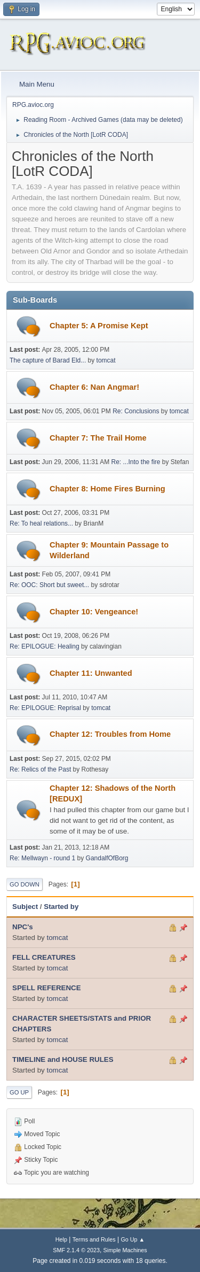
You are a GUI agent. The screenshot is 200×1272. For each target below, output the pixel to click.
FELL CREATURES (44, 957)
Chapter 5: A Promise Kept (99, 325)
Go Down (24, 884)
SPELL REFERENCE (46, 988)
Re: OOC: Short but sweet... (49, 585)
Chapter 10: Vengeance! (94, 611)
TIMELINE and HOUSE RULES (63, 1059)
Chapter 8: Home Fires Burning (107, 488)
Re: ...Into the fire (136, 462)
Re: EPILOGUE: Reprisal (45, 708)
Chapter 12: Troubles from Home (110, 734)
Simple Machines (125, 1250)
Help (61, 1239)
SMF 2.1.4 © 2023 (76, 1250)
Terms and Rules (94, 1239)
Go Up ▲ (133, 1239)
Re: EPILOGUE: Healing (44, 646)
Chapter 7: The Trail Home (98, 438)
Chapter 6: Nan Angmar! (94, 387)
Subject (25, 907)
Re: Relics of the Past (40, 769)
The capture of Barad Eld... (48, 360)
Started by (61, 907)
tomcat (106, 360)
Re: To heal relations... (41, 523)
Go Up (19, 1092)
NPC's (22, 927)
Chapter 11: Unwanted (91, 673)
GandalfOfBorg (107, 858)
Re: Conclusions (136, 411)
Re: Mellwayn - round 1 (42, 858)
